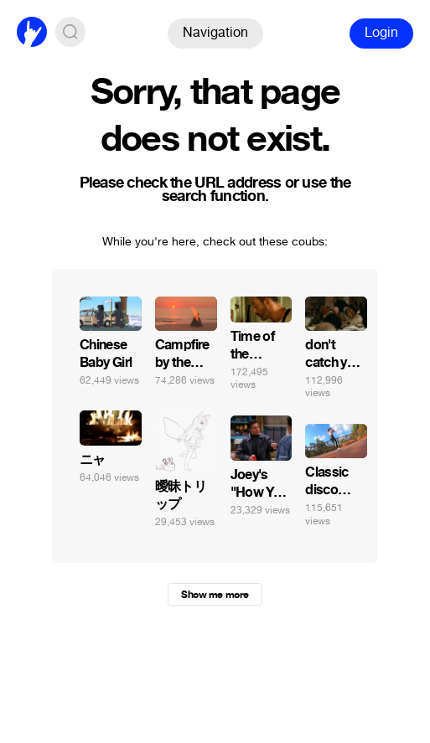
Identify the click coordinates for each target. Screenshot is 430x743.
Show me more (214, 594)
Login (381, 32)
